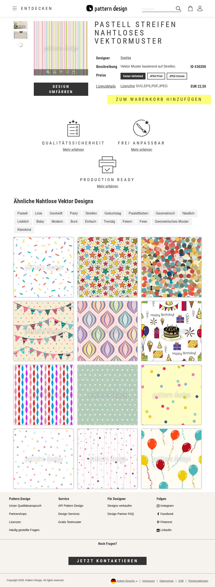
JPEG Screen (177, 76)
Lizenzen (15, 522)
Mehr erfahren (73, 149)
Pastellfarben (138, 213)
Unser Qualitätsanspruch (25, 505)
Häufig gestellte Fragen (24, 530)
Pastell (22, 213)
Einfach (90, 221)
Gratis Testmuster (69, 522)
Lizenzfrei (128, 86)
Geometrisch (165, 213)
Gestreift (56, 213)
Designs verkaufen (120, 505)
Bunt (74, 221)
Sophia (126, 58)
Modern (57, 221)
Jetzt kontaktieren (107, 560)
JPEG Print (156, 76)
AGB (181, 580)
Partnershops (17, 514)
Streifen (91, 213)
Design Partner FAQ (121, 514)
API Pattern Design (70, 505)
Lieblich (23, 221)
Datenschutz (167, 580)
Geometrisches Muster (172, 221)
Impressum (148, 580)
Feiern (127, 221)
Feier (143, 221)
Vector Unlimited (133, 76)
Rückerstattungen (198, 580)
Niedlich (188, 213)
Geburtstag (113, 213)
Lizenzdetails (106, 86)
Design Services (69, 514)
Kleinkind (24, 229)
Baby (40, 221)
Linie (38, 213)
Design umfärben (61, 89)
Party (74, 213)
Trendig (109, 221)
